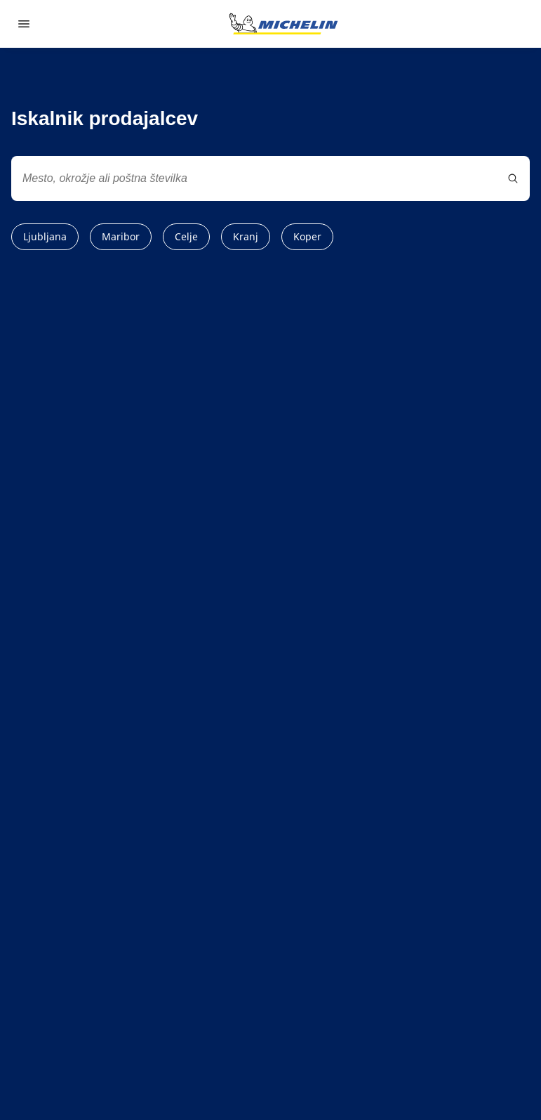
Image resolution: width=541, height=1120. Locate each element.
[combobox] (270, 178)
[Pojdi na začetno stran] (283, 24)
